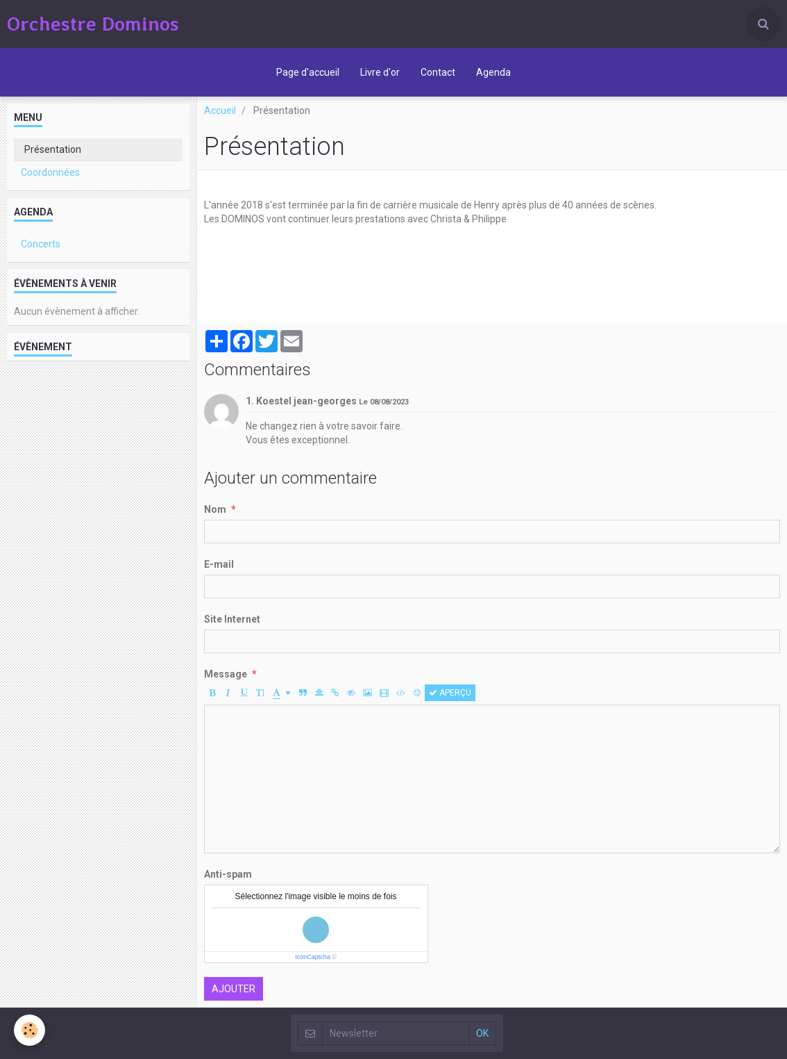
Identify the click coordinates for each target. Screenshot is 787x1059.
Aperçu (450, 693)
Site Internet (232, 619)
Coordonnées (50, 172)
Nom (215, 509)
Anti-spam (228, 874)
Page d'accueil (307, 72)
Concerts (40, 243)
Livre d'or (380, 72)
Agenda (493, 72)
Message (225, 674)
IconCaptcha (312, 956)
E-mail (219, 564)
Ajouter (233, 988)
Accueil (220, 110)
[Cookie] (29, 1030)
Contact (438, 72)
